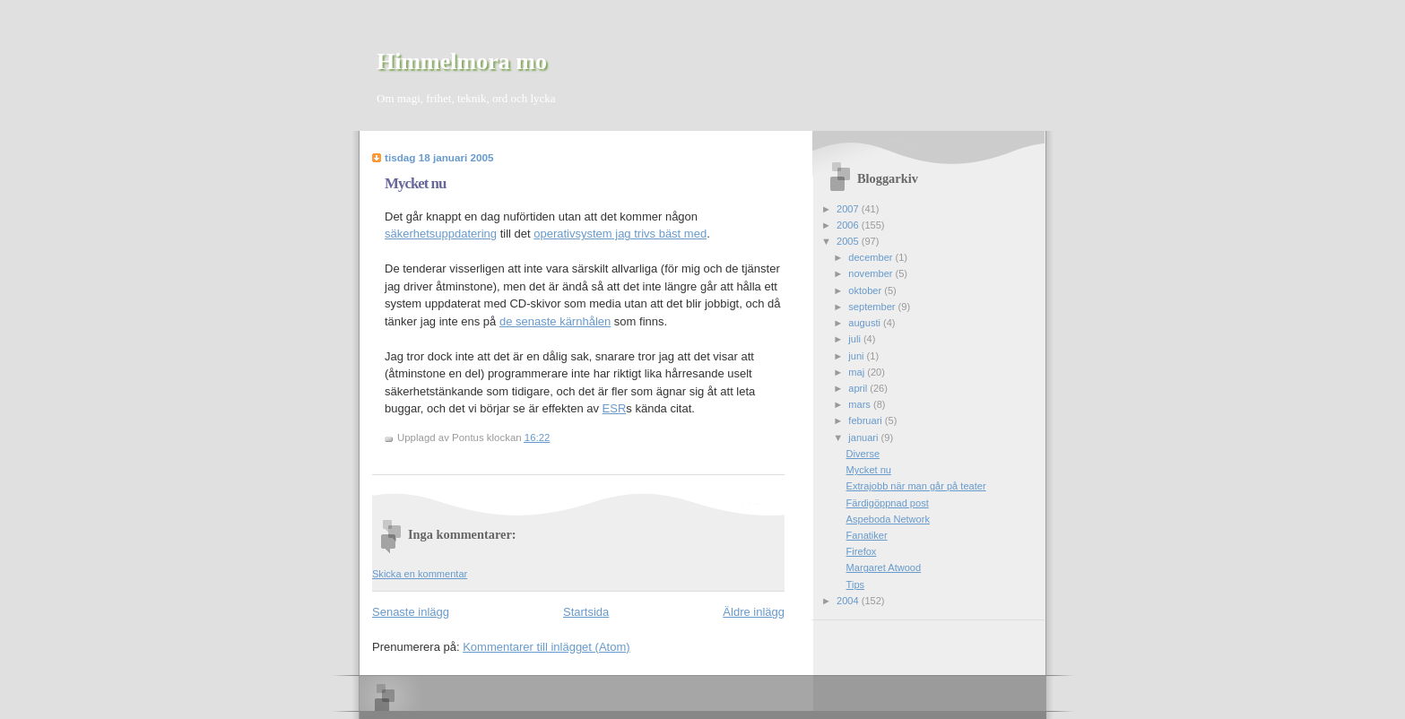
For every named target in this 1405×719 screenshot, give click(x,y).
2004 (849, 600)
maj (857, 372)
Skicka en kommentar (419, 573)
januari (864, 437)
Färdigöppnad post (887, 503)
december (871, 257)
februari (866, 420)
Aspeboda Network (888, 519)
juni (857, 356)
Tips (855, 584)
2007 (849, 209)
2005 (849, 241)
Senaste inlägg (410, 612)
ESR (615, 408)
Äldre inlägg (754, 612)
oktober (866, 290)
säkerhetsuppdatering (441, 233)
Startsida (586, 612)
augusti (865, 322)
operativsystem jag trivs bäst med (620, 233)
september (873, 306)
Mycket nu (415, 183)
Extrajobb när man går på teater (916, 486)
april (859, 388)
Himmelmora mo (462, 61)
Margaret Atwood (884, 567)
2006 (849, 225)
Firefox (861, 551)
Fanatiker (867, 535)
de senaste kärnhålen (555, 321)
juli (855, 339)
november (871, 273)
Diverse (863, 453)
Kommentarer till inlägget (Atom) (546, 647)
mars (860, 404)
